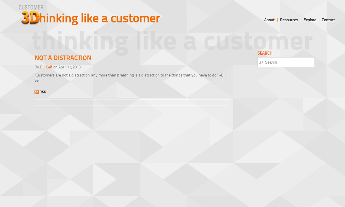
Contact (328, 19)
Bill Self (46, 67)
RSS (43, 91)
